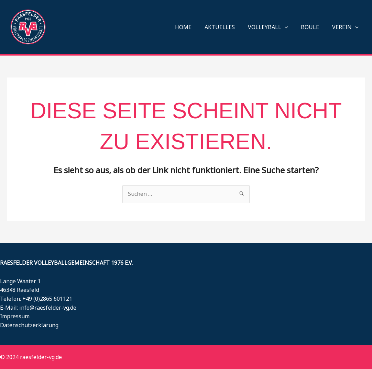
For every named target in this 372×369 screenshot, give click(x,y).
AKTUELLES (227, 27)
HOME (192, 27)
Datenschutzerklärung (29, 325)
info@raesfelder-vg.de (47, 307)
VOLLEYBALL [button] (273, 27)
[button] (289, 27)
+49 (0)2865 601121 (47, 298)
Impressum (15, 316)
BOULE (313, 27)
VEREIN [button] (346, 27)
